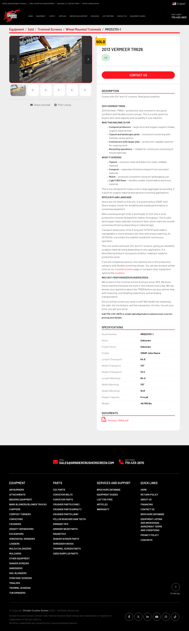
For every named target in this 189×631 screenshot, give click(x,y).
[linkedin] (148, 617)
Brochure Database (108, 489)
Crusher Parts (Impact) (67, 509)
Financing (95, 16)
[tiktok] (175, 617)
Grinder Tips (60, 523)
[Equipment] (16, 29)
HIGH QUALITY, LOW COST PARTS (68, 3)
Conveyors (16, 519)
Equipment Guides (137, 16)
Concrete (147, 539)
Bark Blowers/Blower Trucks (28, 504)
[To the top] (175, 589)
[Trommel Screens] (50, 29)
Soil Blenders (17, 573)
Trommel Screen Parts (67, 548)
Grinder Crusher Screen (36, 610)
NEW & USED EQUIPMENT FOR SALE (14, 3)
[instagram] (166, 617)
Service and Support (78, 16)
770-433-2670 (179, 17)
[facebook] (129, 617)
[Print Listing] (62, 105)
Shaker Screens (19, 563)
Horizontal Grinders (22, 538)
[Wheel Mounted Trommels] (83, 29)
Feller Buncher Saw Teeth (69, 519)
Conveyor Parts (63, 499)
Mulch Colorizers (20, 548)
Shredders (15, 568)
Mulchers (15, 553)
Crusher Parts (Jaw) (65, 514)
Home (30, 16)
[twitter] (138, 617)
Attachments (17, 494)
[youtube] (157, 617)
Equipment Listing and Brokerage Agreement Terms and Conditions (151, 525)
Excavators (16, 533)
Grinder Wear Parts (65, 528)
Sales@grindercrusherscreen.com (86, 463)
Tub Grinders (17, 592)
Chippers (14, 509)
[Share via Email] (40, 105)
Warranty (103, 509)
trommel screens (124, 269)
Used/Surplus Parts (65, 553)
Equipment (40, 16)
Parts (51, 16)
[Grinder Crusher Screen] (23, 461)
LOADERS (14, 543)
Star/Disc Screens (20, 578)
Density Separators (21, 528)
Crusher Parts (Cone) (66, 504)
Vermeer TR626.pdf (115, 420)
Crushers (15, 523)
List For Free (108, 16)
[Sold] (31, 29)
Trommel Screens (20, 587)
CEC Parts (59, 489)
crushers (119, 272)
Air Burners (16, 489)
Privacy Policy (150, 535)
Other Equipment (19, 558)
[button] (41, 16)
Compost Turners (20, 514)
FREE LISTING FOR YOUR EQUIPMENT (42, 3)
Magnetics (59, 533)
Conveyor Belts (63, 494)
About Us (146, 499)
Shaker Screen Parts (66, 538)
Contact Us (122, 16)
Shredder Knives (63, 543)
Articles (62, 16)
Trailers (14, 582)
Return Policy (149, 494)
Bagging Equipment (20, 499)
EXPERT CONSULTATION (90, 3)
